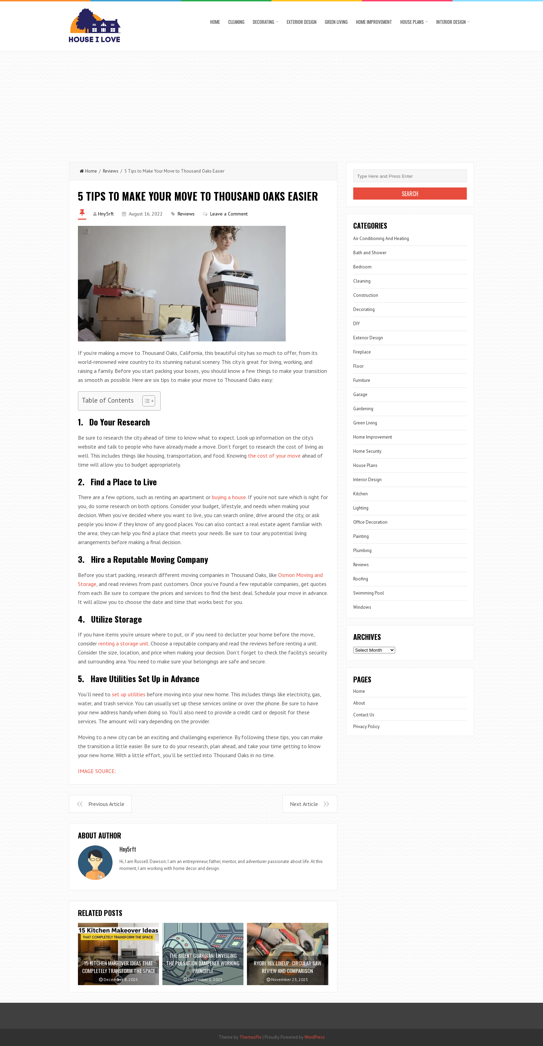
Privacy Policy (366, 727)
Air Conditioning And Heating (381, 238)
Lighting (360, 508)
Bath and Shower (369, 253)
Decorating (263, 21)
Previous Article (106, 803)
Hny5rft (106, 214)
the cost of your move (274, 455)
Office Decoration (370, 522)
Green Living (336, 21)
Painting (361, 536)
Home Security (367, 451)
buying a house (229, 497)
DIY (356, 324)
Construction (365, 295)
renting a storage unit (123, 643)
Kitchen (360, 494)
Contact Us (363, 715)
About (359, 703)
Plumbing (362, 550)
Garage (360, 394)
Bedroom (362, 267)
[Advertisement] (271, 103)
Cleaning (236, 21)
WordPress (314, 1037)
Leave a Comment (229, 214)
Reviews (110, 171)
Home (215, 21)
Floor (358, 366)
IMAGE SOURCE (96, 771)
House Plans (412, 21)
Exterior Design (302, 21)
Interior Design (451, 21)
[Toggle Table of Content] (145, 401)
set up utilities (128, 694)
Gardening (363, 409)
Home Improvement (374, 21)
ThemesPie (250, 1037)
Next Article (304, 803)
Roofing (360, 579)
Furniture (361, 380)
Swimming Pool (368, 593)
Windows (362, 607)
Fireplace (362, 352)
